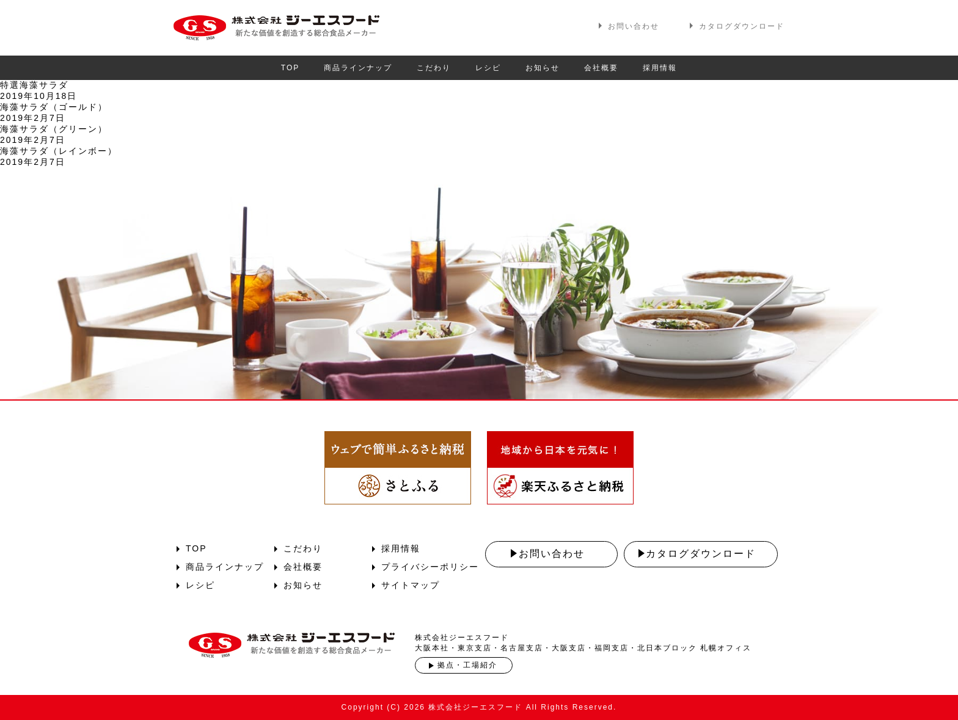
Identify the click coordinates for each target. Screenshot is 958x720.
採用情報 (660, 68)
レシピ (488, 68)
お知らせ (542, 68)
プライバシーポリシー (430, 567)
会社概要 (601, 68)
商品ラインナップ (358, 68)
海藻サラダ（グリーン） (54, 129)
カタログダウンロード (741, 26)
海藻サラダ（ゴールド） (54, 107)
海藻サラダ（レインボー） (58, 151)
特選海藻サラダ (34, 85)
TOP (290, 68)
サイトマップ (410, 585)
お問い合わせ (633, 26)
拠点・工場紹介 (467, 665)
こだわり (434, 68)
